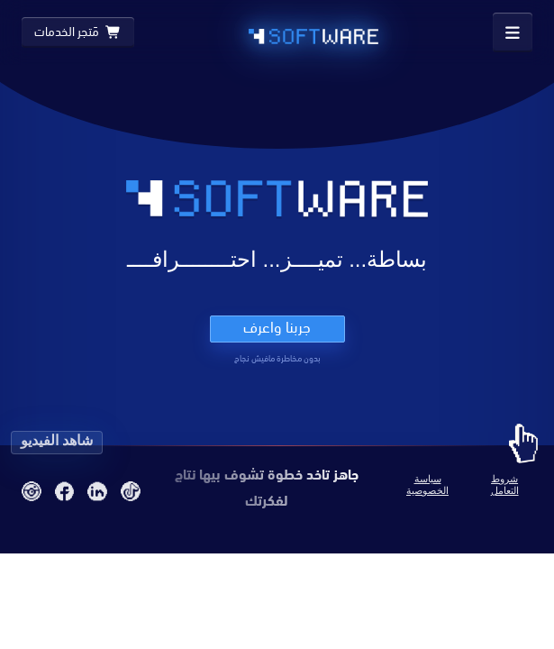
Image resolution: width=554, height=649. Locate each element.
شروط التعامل (505, 484)
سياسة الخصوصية (427, 484)
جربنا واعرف (277, 327)
